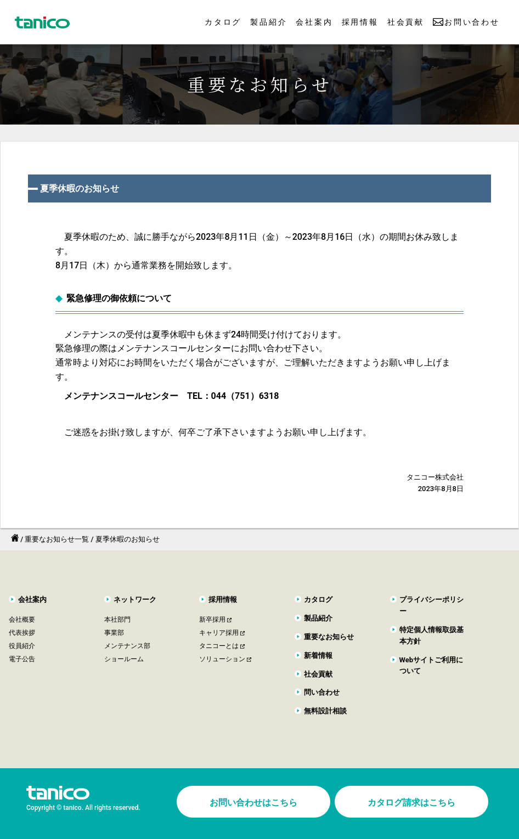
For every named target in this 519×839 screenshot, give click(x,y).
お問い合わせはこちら (253, 802)
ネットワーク (135, 599)
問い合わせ (322, 692)
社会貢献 (405, 22)
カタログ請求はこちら (411, 802)
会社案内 (314, 22)
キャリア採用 (219, 633)
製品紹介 (268, 22)
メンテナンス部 (127, 646)
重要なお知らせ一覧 (57, 539)
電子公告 (22, 659)
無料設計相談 (325, 711)
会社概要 (22, 619)
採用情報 (360, 22)
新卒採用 (212, 619)
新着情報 (318, 655)
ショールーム (124, 659)
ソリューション (222, 659)
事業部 (114, 633)
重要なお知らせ (329, 637)
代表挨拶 (22, 633)
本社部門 (117, 619)
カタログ (223, 22)
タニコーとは (219, 646)
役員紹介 (22, 646)
